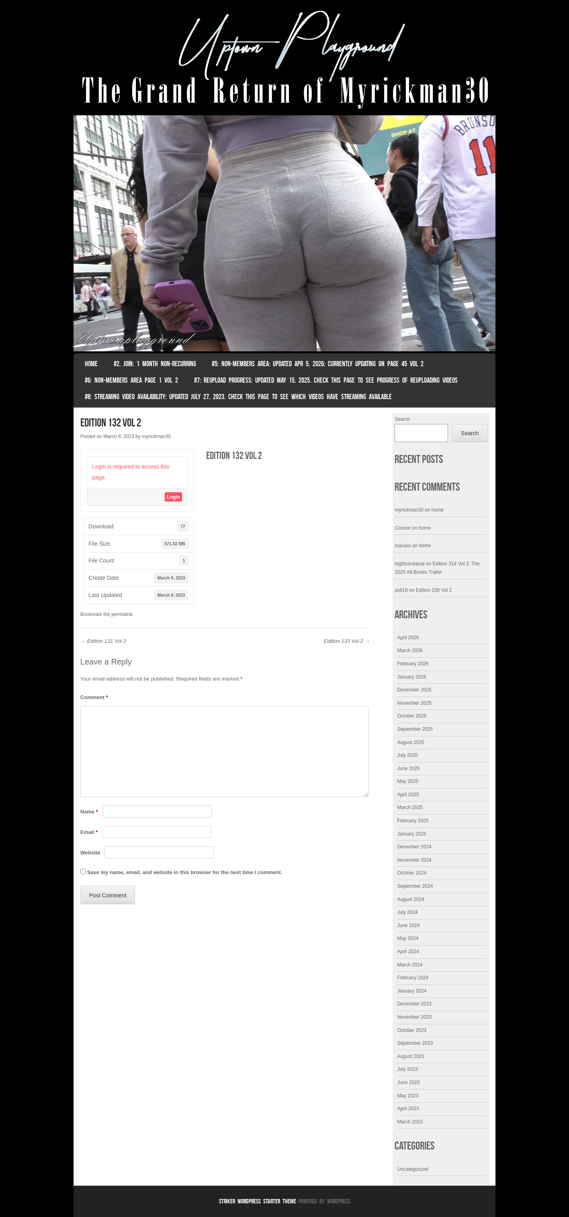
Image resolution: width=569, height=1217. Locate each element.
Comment (94, 697)
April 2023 (408, 1108)
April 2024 (408, 951)
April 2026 (408, 637)
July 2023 (407, 1069)
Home (91, 364)
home (438, 510)
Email (89, 832)
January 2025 (411, 834)
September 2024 (415, 886)
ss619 (401, 590)
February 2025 (412, 821)
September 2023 (415, 1043)
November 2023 (414, 1017)
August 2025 (410, 742)
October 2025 (411, 716)
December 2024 (414, 847)
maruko (403, 545)
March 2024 (409, 965)
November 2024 (414, 860)
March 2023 (409, 1122)
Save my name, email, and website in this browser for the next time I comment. (184, 872)
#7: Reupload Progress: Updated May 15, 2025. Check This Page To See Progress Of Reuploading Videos (326, 380)
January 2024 (411, 991)
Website (90, 853)
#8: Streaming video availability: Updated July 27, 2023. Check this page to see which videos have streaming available (238, 397)
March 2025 (409, 807)
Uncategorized (412, 1169)
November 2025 (414, 703)
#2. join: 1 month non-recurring (155, 364)
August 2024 (410, 899)
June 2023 (408, 1082)
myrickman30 (156, 436)
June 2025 (408, 768)
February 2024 (412, 978)
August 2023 (410, 1056)
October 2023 (411, 1030)
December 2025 (414, 690)
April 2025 (408, 794)
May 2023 (407, 1096)
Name (89, 812)
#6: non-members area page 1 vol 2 (131, 380)
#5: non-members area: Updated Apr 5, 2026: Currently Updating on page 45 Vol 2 (318, 364)
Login (173, 497)
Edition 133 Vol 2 (347, 641)
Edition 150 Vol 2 (433, 590)
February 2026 (412, 664)
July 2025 (407, 755)
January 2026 (411, 677)
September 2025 (415, 729)
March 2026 (409, 650)
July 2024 (407, 912)
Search (402, 419)
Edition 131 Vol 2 (103, 641)
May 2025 (407, 781)
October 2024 (411, 873)
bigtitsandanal (409, 564)
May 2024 (407, 938)
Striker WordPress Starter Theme (257, 1201)
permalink (121, 614)
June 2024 (408, 925)
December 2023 (414, 1004)
